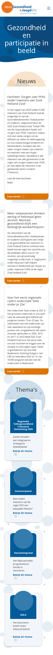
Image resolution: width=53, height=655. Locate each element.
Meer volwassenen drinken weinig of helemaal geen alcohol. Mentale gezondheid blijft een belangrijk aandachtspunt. (26, 220)
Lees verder (14, 196)
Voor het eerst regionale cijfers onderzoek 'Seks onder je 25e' (24, 301)
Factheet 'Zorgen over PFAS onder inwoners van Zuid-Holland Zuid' (26, 100)
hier (10, 182)
